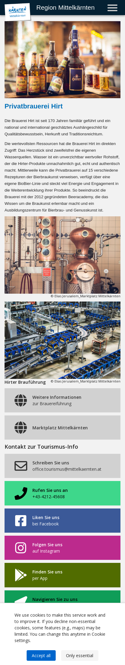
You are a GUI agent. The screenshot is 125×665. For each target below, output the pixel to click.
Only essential (79, 655)
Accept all (41, 655)
